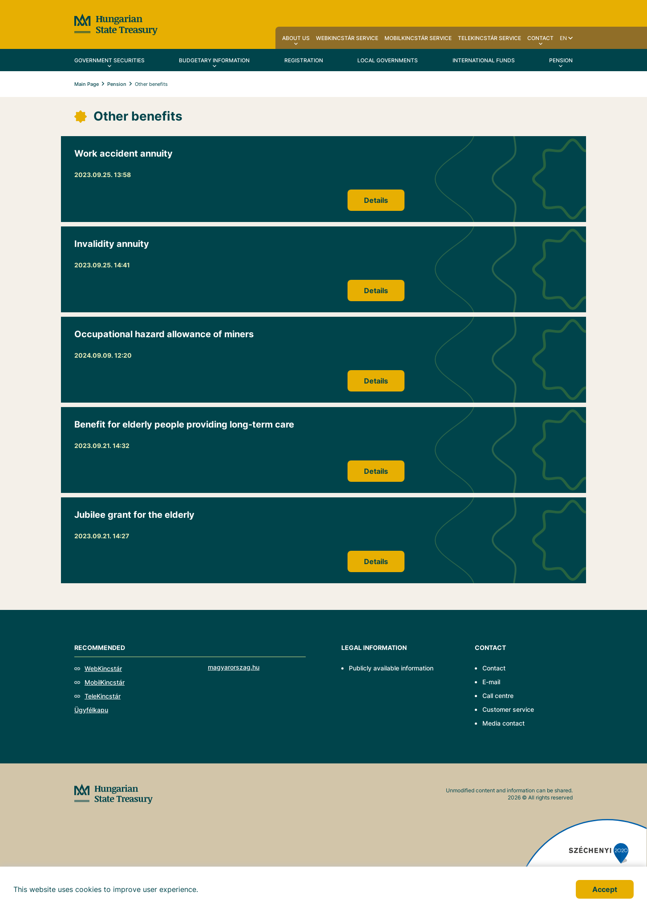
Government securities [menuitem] (109, 60)
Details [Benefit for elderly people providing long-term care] (376, 471)
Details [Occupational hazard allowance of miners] (376, 380)
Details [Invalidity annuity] (376, 290)
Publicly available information (391, 668)
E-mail (491, 682)
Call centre (498, 695)
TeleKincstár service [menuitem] (489, 38)
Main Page (86, 84)
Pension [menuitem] (561, 60)
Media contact (503, 723)
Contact (493, 668)
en (563, 38)
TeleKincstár (103, 696)
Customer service (508, 709)
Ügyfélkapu (91, 710)
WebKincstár (103, 668)
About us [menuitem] (296, 38)
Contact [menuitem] (540, 38)
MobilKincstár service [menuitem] (418, 38)
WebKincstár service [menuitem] (347, 38)
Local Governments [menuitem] (387, 60)
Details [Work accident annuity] (376, 200)
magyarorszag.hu (233, 667)
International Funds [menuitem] (484, 60)
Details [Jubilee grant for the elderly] (376, 561)
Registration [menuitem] (303, 60)
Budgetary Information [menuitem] (214, 60)
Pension (116, 84)
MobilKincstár (105, 682)
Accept (604, 889)
